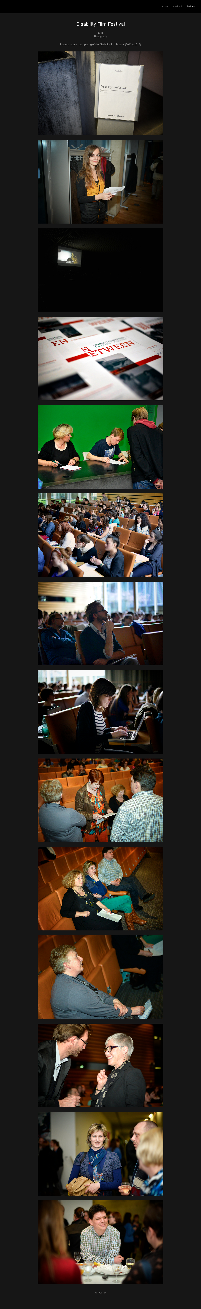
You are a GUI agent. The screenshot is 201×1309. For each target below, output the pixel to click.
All (100, 1292)
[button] (100, 93)
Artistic (191, 6)
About (165, 6)
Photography (101, 36)
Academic (177, 6)
